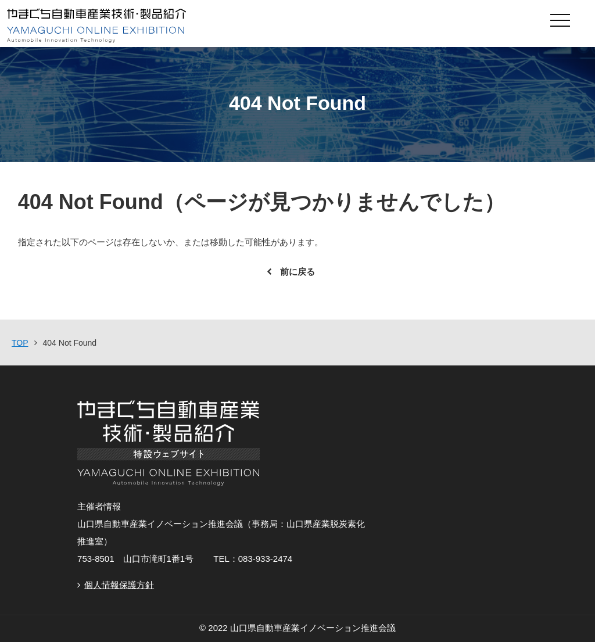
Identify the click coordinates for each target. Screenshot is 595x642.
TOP (20, 342)
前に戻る (297, 272)
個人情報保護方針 (119, 585)
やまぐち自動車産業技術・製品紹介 (239, 26)
